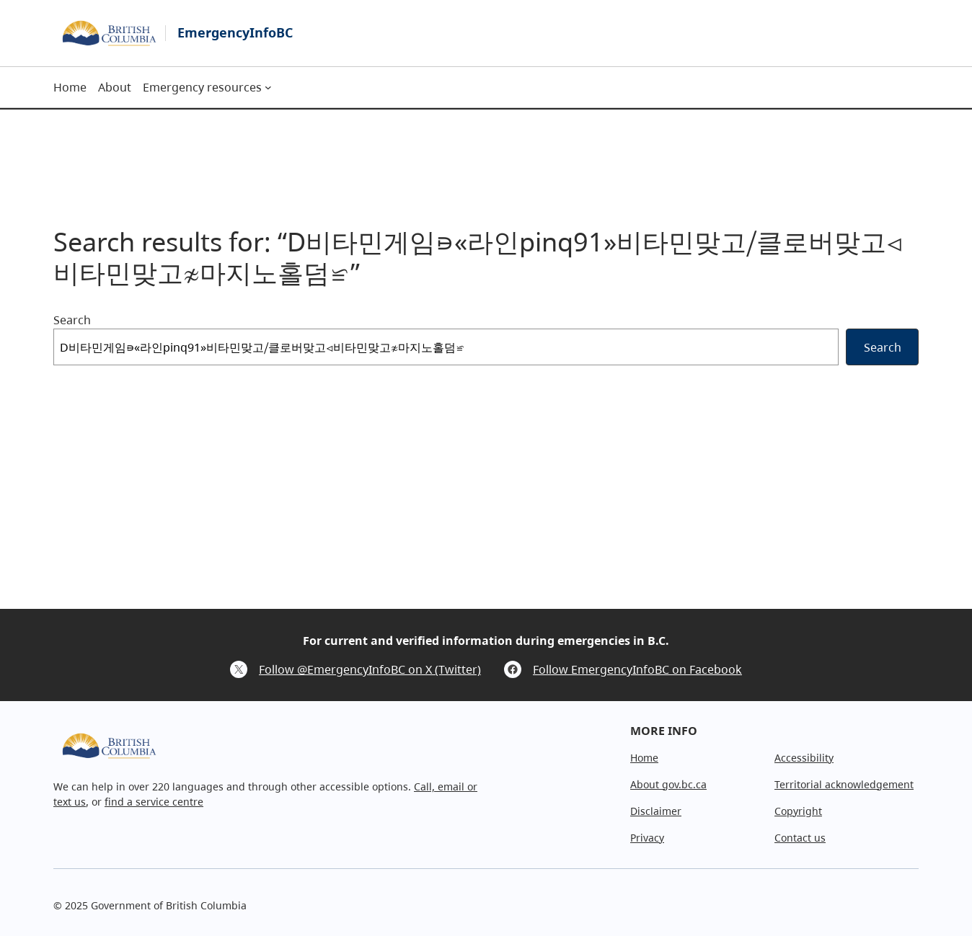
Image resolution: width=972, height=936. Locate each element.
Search (72, 320)
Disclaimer (655, 811)
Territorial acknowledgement (844, 784)
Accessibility (804, 758)
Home (644, 758)
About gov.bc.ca (668, 784)
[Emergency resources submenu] (268, 87)
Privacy (647, 837)
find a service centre (154, 801)
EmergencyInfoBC (235, 32)
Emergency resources (202, 87)
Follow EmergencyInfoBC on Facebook (637, 669)
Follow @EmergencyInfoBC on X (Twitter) (370, 669)
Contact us (800, 837)
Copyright (798, 811)
